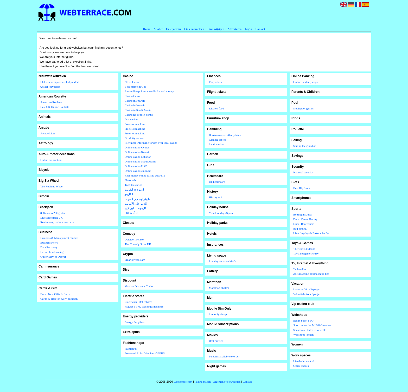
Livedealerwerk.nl (303, 361)
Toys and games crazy (305, 253)
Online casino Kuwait (137, 152)
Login (248, 28)
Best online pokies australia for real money (149, 91)
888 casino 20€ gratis (52, 212)
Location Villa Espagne (306, 289)
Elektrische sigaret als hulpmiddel (59, 81)
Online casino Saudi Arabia (140, 161)
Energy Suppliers (134, 322)
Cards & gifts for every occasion (59, 298)
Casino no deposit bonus (139, 114)
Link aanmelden (194, 28)
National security (303, 172)
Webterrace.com (183, 381)
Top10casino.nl (133, 184)
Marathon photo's (219, 287)
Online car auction (50, 159)
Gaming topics (217, 139)
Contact (260, 28)
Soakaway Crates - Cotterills (309, 329)
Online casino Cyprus (137, 147)
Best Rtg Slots (301, 188)
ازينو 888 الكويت (134, 189)
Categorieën (173, 28)
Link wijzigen (215, 28)
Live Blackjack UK (51, 217)
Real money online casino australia (145, 175)
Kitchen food (216, 108)
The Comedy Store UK (138, 244)
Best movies (216, 340)
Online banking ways (305, 81)
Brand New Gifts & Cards (55, 294)
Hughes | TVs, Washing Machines (144, 306)
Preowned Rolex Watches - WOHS (145, 353)
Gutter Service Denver (53, 256)
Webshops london (303, 334)
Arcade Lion (47, 133)
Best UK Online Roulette (54, 106)
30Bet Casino (132, 81)
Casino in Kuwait (135, 100)
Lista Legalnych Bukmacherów (311, 233)
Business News (49, 242)
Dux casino (131, 119)
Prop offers (215, 81)
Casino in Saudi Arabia (138, 110)
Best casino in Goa (135, 86)
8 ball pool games (303, 108)
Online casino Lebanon (138, 156)
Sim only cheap (218, 314)
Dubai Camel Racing (305, 219)
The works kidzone (304, 248)
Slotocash (130, 180)
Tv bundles (299, 269)
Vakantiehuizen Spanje (306, 294)
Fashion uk (131, 348)
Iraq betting (300, 228)
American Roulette (51, 102)
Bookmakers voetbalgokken (225, 134)
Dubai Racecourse (303, 223)
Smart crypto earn (135, 259)
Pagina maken (203, 381)
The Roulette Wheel (51, 186)
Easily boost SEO (303, 320)
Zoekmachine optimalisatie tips (311, 273)
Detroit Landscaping (52, 251)
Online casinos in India (138, 170)
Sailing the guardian (304, 145)
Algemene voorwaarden (226, 381)
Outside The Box (134, 239)
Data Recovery (49, 247)
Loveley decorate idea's (222, 261)
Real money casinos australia (57, 222)
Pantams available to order (224, 356)
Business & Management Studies (59, 237)
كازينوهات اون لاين (135, 208)
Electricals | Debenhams (138, 301)
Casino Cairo (132, 95)
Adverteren (235, 28)
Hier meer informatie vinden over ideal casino (151, 142)
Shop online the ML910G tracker (312, 325)
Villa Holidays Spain (221, 212)
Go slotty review (134, 138)
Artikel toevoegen (50, 86)
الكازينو (129, 194)
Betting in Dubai (302, 214)
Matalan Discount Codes (139, 286)
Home (146, 28)
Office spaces (301, 365)
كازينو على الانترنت (136, 203)
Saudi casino (216, 144)
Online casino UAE (136, 166)
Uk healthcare (217, 181)
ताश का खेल (131, 212)
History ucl (215, 197)
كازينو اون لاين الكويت (137, 198)
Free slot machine (135, 124)
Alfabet (158, 28)
